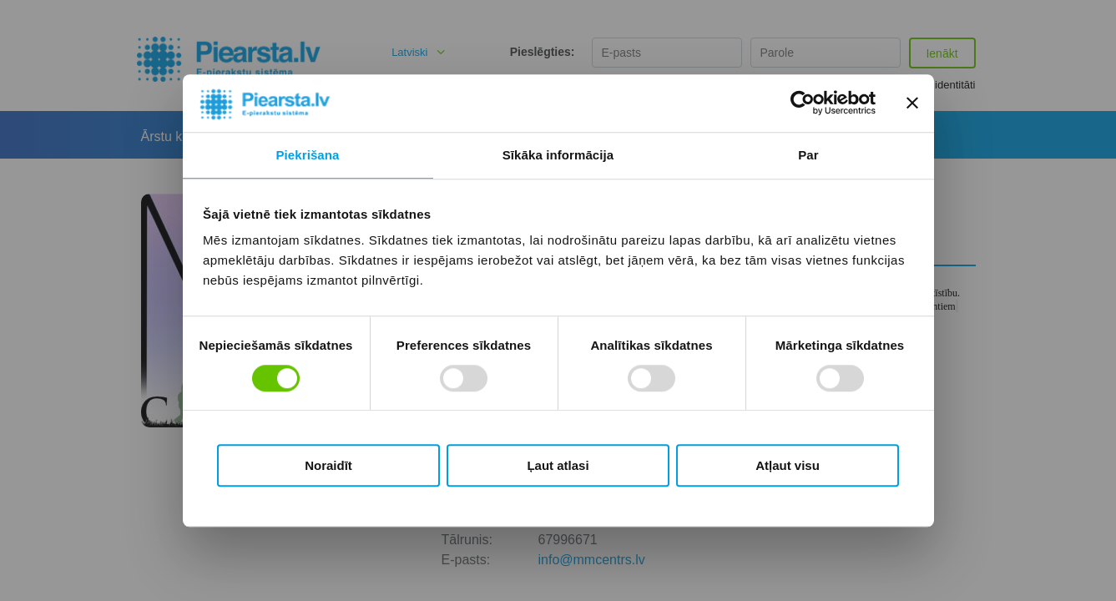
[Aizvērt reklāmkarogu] (912, 103)
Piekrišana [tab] (307, 155)
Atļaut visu (787, 465)
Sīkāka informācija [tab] (558, 155)
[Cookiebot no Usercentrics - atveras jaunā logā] (803, 103)
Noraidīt (328, 465)
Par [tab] (808, 155)
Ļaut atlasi (557, 465)
